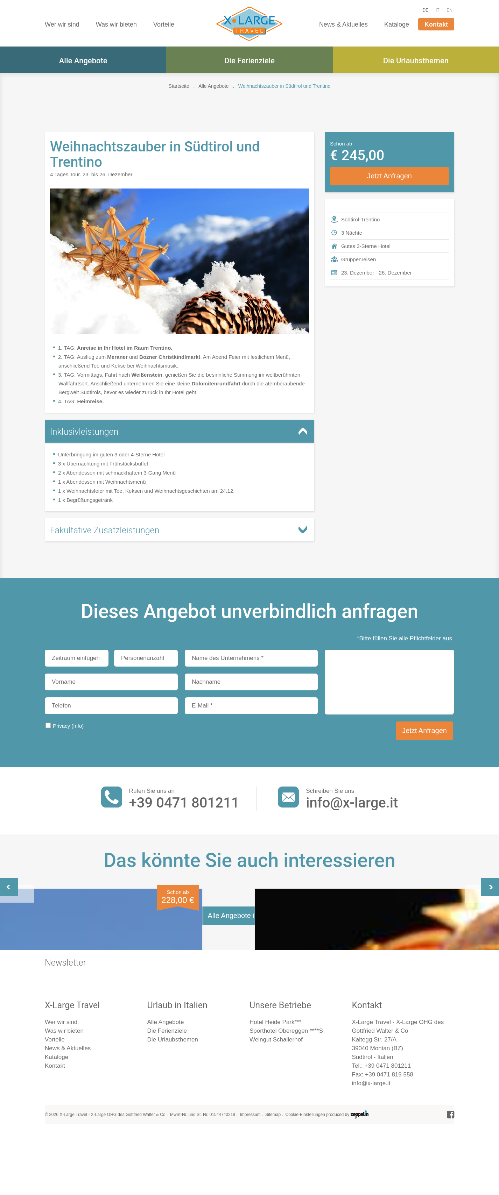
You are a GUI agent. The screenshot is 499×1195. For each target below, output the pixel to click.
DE (426, 10)
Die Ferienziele (249, 60)
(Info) (77, 726)
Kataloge (396, 24)
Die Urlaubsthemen (416, 60)
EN (449, 10)
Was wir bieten (116, 24)
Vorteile (163, 24)
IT (438, 10)
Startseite (179, 86)
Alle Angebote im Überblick (249, 1104)
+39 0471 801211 (184, 803)
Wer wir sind (62, 24)
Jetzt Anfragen (389, 176)
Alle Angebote (83, 60)
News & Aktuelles (343, 24)
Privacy (68, 726)
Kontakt (436, 24)
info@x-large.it (352, 803)
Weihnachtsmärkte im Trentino (249, 973)
